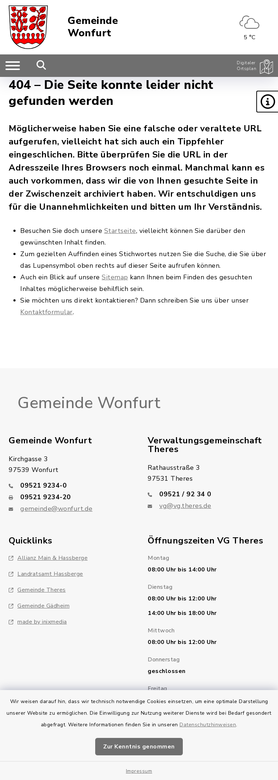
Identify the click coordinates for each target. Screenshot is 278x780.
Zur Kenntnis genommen (139, 747)
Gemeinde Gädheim (39, 606)
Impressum (139, 771)
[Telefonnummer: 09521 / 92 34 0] (208, 494)
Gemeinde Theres (37, 590)
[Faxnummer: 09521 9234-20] (69, 497)
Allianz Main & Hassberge (48, 558)
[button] (267, 101)
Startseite (120, 230)
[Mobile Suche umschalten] (41, 65)
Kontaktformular (46, 312)
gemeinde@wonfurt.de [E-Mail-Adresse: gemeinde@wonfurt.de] (56, 508)
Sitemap (115, 277)
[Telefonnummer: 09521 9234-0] (69, 485)
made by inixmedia (38, 622)
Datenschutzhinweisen (208, 724)
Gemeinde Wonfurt (93, 27)
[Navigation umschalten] (12, 65)
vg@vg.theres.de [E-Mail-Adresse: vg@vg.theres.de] (185, 505)
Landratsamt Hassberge (46, 574)
